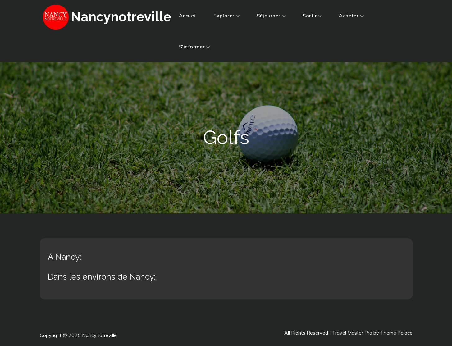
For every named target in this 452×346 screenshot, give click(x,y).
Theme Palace (396, 333)
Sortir (312, 15)
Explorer (226, 15)
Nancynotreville (121, 17)
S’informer (194, 46)
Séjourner (271, 15)
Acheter (351, 15)
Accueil (188, 15)
